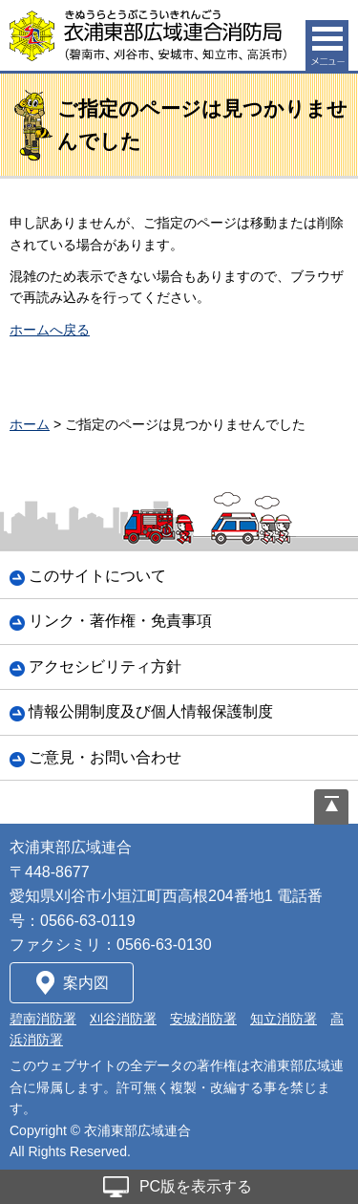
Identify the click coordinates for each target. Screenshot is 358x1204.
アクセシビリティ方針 (105, 666)
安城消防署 (203, 1018)
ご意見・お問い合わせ (105, 757)
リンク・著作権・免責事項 (120, 621)
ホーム (30, 424)
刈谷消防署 (123, 1018)
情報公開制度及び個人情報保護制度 (151, 711)
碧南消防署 (43, 1018)
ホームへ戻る (50, 329)
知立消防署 (283, 1018)
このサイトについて (97, 576)
